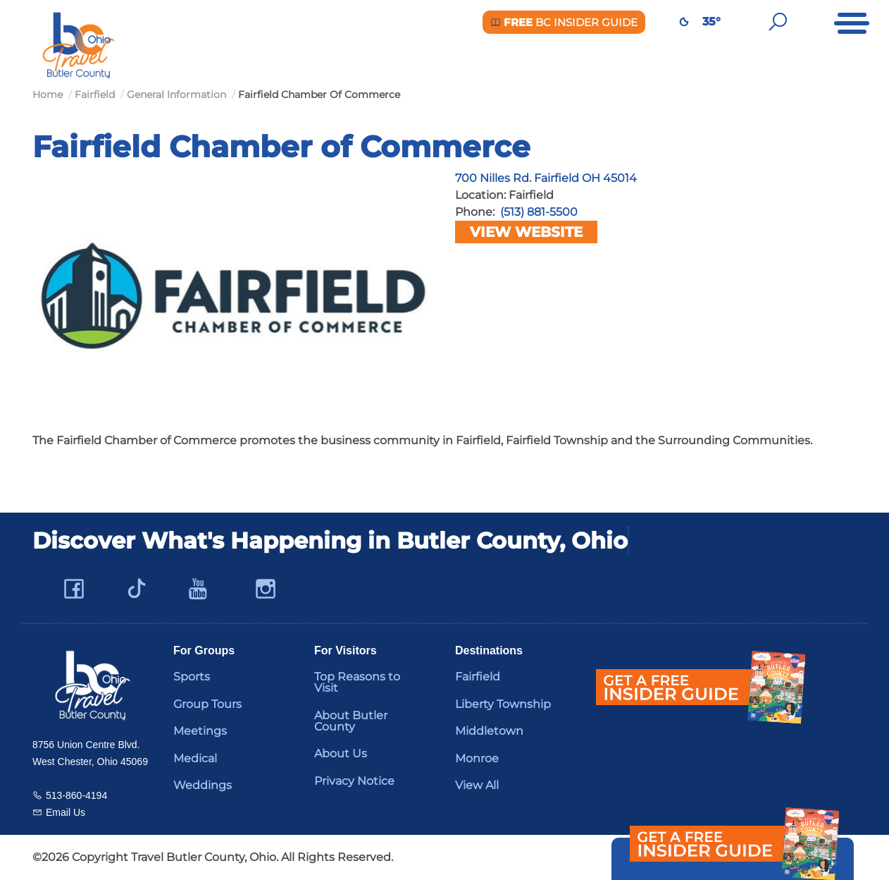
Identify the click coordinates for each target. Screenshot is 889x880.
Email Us (65, 812)
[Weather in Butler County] (684, 22)
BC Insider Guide (564, 22)
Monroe (477, 758)
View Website (526, 232)
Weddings (202, 785)
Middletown (489, 731)
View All (477, 785)
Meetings (200, 731)
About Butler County (350, 721)
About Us (340, 753)
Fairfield (477, 676)
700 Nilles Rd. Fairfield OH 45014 (546, 178)
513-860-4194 (76, 795)
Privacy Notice (354, 781)
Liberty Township (503, 704)
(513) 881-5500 (539, 212)
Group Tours (207, 704)
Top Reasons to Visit (357, 682)
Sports (191, 676)
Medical (195, 758)
